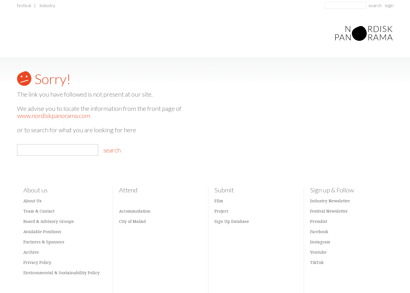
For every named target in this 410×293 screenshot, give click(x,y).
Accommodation (135, 211)
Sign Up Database (231, 221)
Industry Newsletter (330, 201)
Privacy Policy (37, 262)
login (389, 5)
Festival (24, 5)
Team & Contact (38, 211)
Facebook (319, 231)
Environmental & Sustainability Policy (61, 272)
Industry (47, 5)
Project (221, 211)
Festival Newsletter (329, 211)
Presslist (318, 221)
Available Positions (42, 231)
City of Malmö (132, 221)
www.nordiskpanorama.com (53, 115)
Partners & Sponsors (43, 242)
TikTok (316, 262)
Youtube (318, 252)
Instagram (320, 242)
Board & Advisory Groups (48, 221)
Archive (31, 252)
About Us (32, 201)
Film (218, 201)
